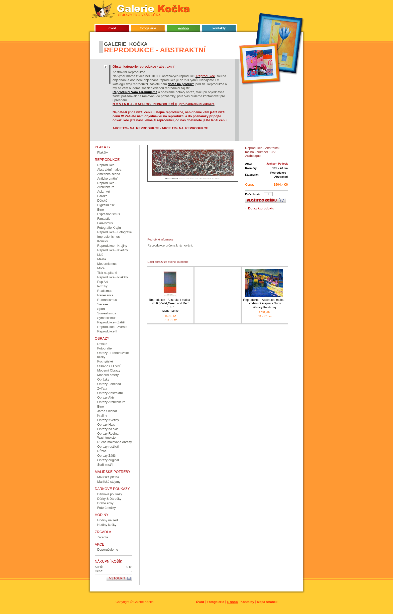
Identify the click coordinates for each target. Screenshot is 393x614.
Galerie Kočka (143, 602)
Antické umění (107, 178)
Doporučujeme (107, 549)
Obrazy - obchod (109, 384)
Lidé (100, 255)
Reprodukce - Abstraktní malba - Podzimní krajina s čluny (264, 303)
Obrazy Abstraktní (110, 393)
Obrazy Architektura (111, 402)
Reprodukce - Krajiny (112, 246)
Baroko (102, 196)
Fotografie (104, 348)
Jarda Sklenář (107, 411)
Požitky (102, 286)
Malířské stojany (108, 481)
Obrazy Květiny (108, 420)
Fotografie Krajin (109, 227)
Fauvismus (105, 223)
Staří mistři (105, 464)
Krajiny (102, 415)
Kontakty (247, 602)
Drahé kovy (105, 503)
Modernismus (107, 264)
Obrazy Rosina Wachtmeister (108, 435)
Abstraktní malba (109, 169)
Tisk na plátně (107, 273)
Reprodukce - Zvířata (112, 327)
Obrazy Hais (106, 424)
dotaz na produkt (181, 84)
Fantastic (103, 218)
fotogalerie (148, 28)
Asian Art (103, 191)
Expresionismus (108, 214)
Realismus (104, 291)
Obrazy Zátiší (106, 455)
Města (101, 259)
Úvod (200, 602)
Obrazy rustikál (108, 446)
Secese (102, 304)
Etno (100, 209)
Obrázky (103, 379)
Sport (101, 309)
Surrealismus (106, 313)
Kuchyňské (105, 361)
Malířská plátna (108, 477)
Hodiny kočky (106, 525)
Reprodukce (106, 165)
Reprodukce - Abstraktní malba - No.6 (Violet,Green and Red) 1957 (170, 305)
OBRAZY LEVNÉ (109, 366)
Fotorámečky (106, 508)
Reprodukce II (107, 331)
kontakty (219, 28)
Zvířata (102, 388)
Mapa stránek (267, 602)
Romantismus (107, 300)
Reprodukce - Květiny (112, 250)
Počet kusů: (253, 194)
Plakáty (102, 152)
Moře (101, 268)
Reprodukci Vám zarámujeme (135, 92)
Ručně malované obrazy (114, 442)
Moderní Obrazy (108, 370)
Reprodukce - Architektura (107, 185)
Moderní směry (108, 375)
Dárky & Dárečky (109, 499)
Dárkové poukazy (109, 494)
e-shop (183, 28)
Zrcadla (102, 537)
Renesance (105, 295)
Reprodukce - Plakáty (112, 277)
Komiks (102, 241)
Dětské (102, 200)
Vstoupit (117, 578)
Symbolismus (106, 318)
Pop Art (102, 282)
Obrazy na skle (108, 429)
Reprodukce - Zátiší (111, 322)
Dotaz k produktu (261, 208)
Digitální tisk (106, 205)
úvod (112, 28)
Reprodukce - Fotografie (114, 232)
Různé (102, 451)
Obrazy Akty (106, 397)
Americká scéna (108, 174)
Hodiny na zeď (107, 520)
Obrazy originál (108, 460)
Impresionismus (108, 236)
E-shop (232, 602)
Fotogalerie (215, 602)
